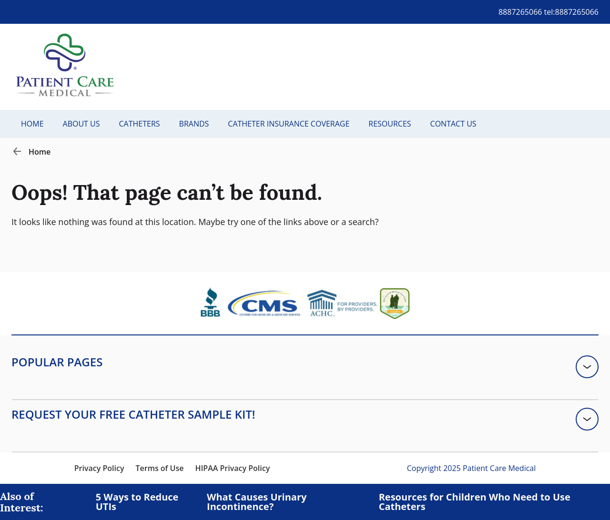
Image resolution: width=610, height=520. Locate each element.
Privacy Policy (99, 468)
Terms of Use (159, 468)
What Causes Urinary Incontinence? (256, 501)
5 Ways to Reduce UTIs (137, 501)
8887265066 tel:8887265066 (548, 12)
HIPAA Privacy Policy (232, 468)
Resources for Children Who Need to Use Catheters (474, 501)
